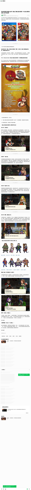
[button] (2, 489)
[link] (4, 489)
